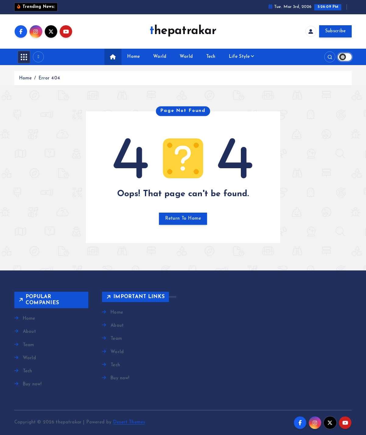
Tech (211, 56)
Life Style (239, 56)
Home (133, 56)
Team (28, 345)
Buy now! (32, 384)
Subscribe (335, 31)
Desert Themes (129, 422)
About (29, 331)
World (159, 56)
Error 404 (49, 78)
